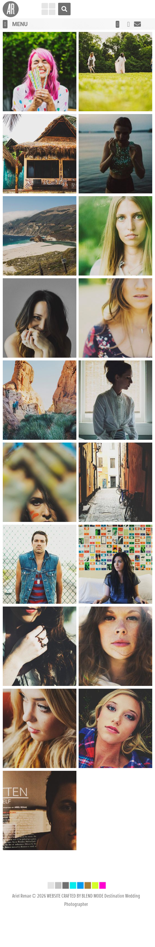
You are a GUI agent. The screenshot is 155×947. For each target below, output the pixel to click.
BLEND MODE (93, 934)
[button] (5, 24)
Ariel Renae (21, 934)
